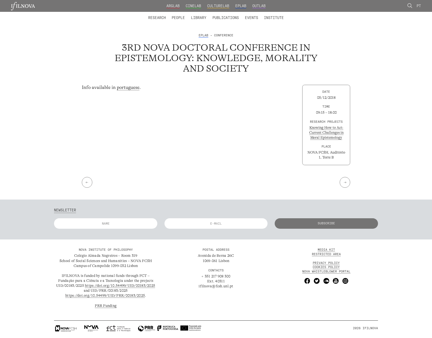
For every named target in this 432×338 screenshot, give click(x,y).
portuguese (128, 87)
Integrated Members (165, 14)
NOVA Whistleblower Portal (326, 271)
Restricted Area (326, 254)
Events (251, 17)
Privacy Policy (326, 263)
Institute (274, 17)
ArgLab (173, 6)
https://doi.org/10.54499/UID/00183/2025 (120, 286)
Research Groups (223, 14)
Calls (293, 14)
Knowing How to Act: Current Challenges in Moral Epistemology (326, 133)
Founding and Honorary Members (255, 14)
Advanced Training (264, 14)
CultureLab (218, 6)
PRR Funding (106, 306)
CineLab (193, 6)
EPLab (240, 6)
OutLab (259, 6)
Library (198, 17)
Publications (225, 17)
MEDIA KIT (326, 250)
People (178, 17)
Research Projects (183, 14)
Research (157, 17)
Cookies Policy (326, 267)
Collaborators (204, 14)
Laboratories (146, 14)
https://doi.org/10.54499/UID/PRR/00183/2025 (105, 295)
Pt (419, 6)
